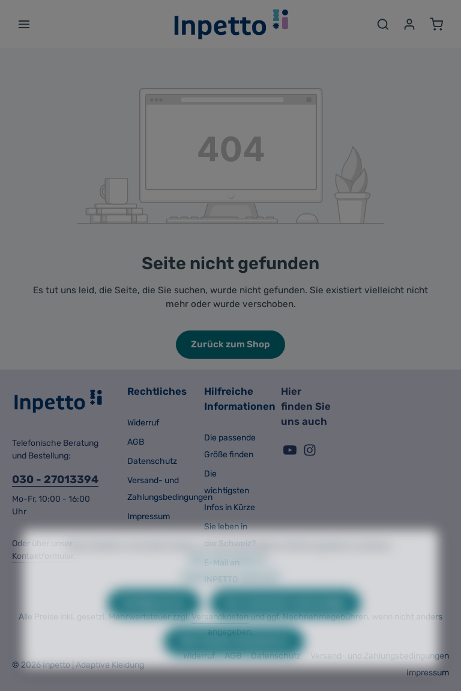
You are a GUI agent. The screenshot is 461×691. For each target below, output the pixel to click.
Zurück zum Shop (230, 344)
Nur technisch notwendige (285, 623)
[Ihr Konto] (409, 24)
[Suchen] (383, 24)
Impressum (148, 516)
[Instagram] (309, 454)
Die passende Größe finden (230, 446)
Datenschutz (152, 461)
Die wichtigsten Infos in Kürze (229, 491)
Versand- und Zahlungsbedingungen (169, 488)
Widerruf (143, 423)
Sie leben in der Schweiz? (230, 535)
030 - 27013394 (55, 479)
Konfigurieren (153, 623)
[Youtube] (290, 454)
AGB (135, 442)
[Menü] (24, 24)
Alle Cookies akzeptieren (234, 661)
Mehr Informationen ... (230, 578)
